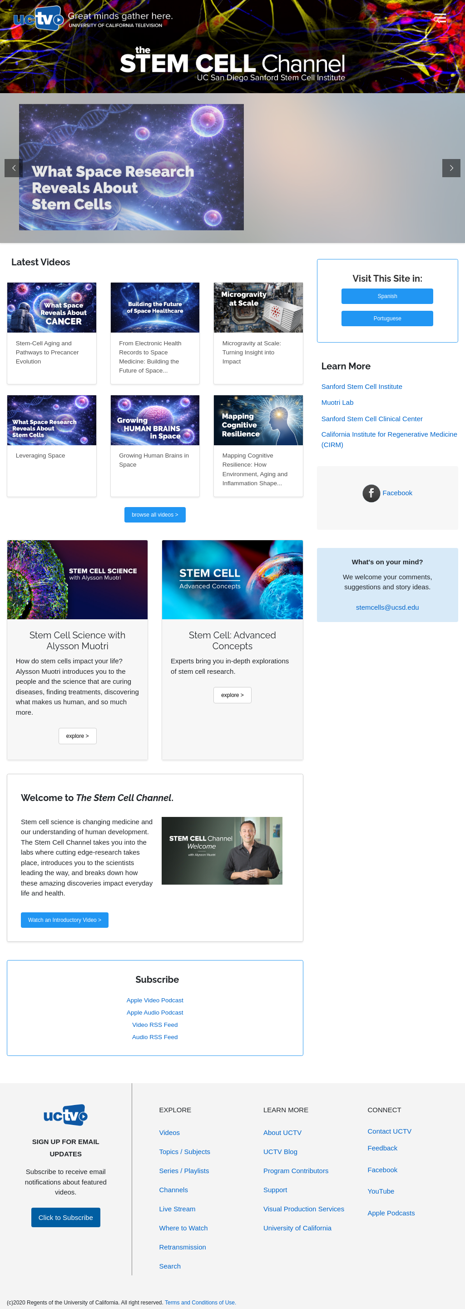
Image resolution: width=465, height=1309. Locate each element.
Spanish (387, 296)
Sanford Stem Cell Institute (362, 386)
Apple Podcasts (391, 1213)
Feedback (383, 1148)
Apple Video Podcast (155, 1000)
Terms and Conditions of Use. (200, 1302)
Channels (173, 1190)
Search (170, 1266)
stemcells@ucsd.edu (387, 607)
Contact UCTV (390, 1131)
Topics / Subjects (185, 1151)
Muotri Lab (338, 402)
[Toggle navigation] (439, 18)
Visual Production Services (303, 1209)
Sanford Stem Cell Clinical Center (372, 419)
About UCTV (282, 1132)
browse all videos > (155, 515)
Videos (169, 1132)
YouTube (381, 1191)
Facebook (387, 493)
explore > (77, 736)
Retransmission (182, 1247)
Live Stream (177, 1209)
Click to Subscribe (66, 1217)
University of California (297, 1228)
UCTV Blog (280, 1151)
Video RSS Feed (155, 1024)
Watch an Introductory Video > (64, 920)
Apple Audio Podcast (155, 1012)
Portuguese (387, 318)
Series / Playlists (184, 1171)
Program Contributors (295, 1171)
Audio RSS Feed (155, 1037)
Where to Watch (183, 1228)
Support (275, 1190)
